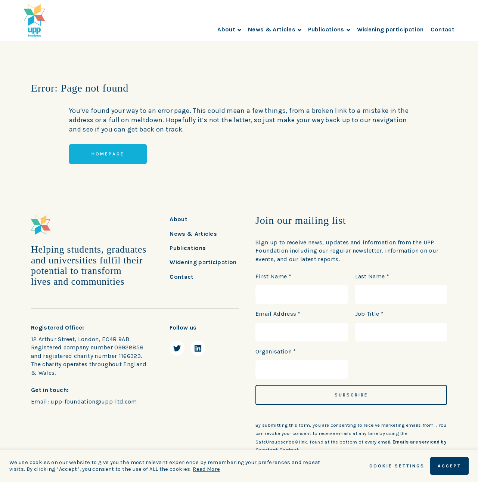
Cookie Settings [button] (397, 466)
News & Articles (274, 29)
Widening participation (390, 29)
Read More (206, 469)
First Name (273, 276)
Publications (329, 29)
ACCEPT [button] (449, 466)
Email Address (278, 313)
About (229, 29)
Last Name (372, 276)
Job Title (369, 313)
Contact (442, 29)
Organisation (275, 351)
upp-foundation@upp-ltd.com (93, 401)
